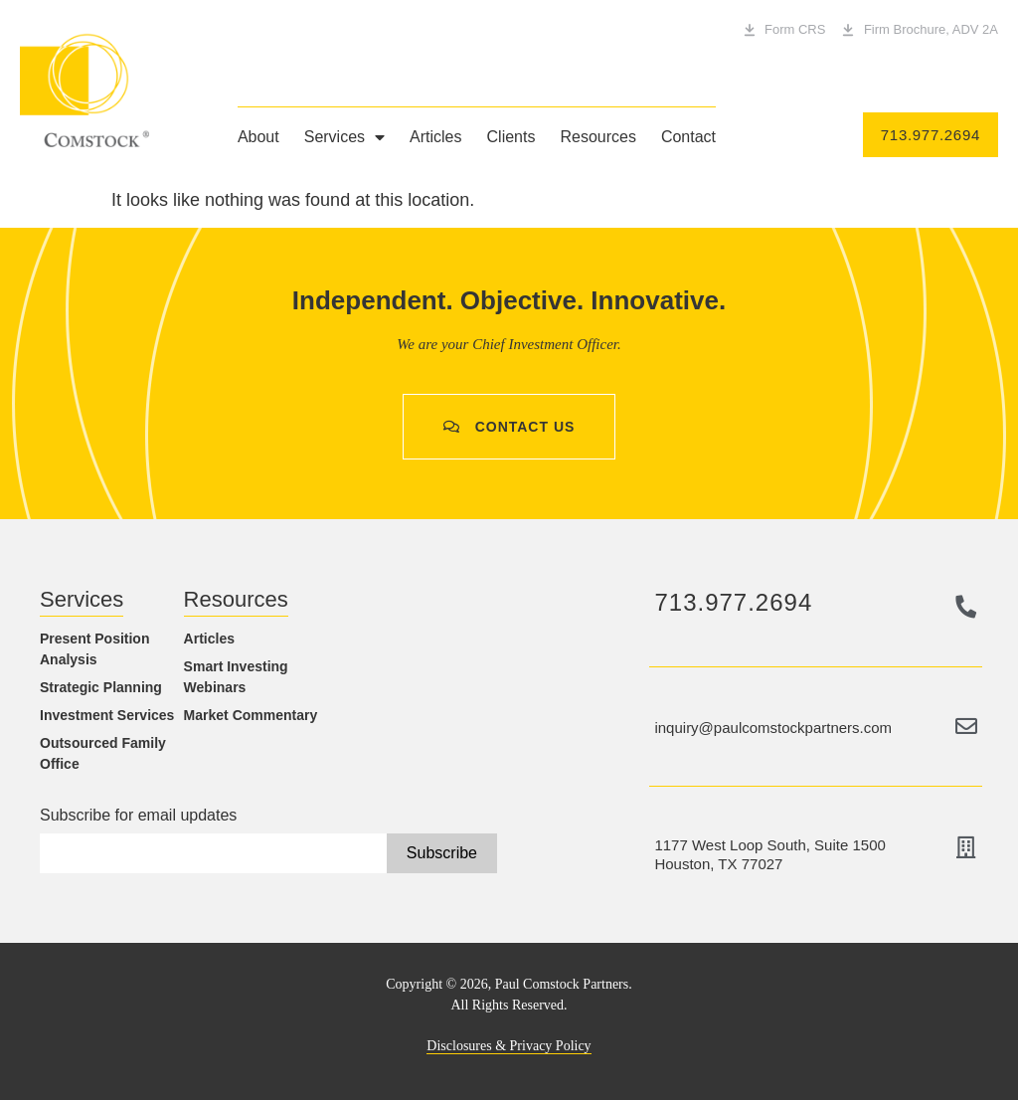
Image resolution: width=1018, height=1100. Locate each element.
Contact (688, 136)
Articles (435, 136)
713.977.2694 (733, 602)
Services (344, 137)
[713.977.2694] (966, 607)
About (258, 136)
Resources (597, 136)
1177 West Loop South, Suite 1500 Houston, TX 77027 (769, 854)
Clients (511, 136)
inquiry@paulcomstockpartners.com (773, 727)
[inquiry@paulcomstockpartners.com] (966, 726)
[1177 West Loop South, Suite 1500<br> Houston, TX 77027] (966, 847)
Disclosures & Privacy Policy (508, 1045)
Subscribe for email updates (138, 816)
